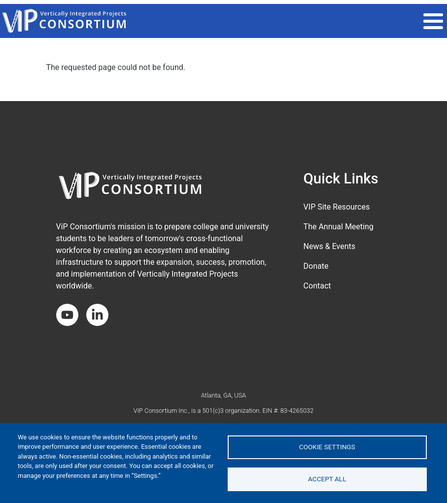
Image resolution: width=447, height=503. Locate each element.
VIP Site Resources (337, 207)
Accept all (327, 479)
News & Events (329, 246)
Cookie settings (327, 447)
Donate (316, 266)
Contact (317, 285)
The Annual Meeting (339, 226)
